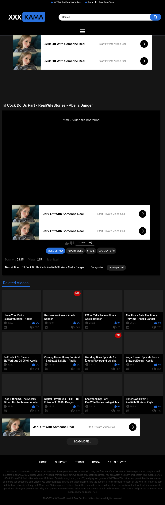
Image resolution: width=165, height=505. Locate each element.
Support (61, 462)
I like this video (67, 243)
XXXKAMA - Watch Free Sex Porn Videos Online (78, 498)
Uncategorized (116, 267)
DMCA (96, 462)
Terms (79, 462)
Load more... (82, 441)
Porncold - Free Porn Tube (101, 2)
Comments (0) (106, 250)
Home (43, 462)
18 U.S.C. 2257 (117, 462)
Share (90, 250)
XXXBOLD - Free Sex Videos (68, 2)
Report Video (75, 250)
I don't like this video (72, 243)
